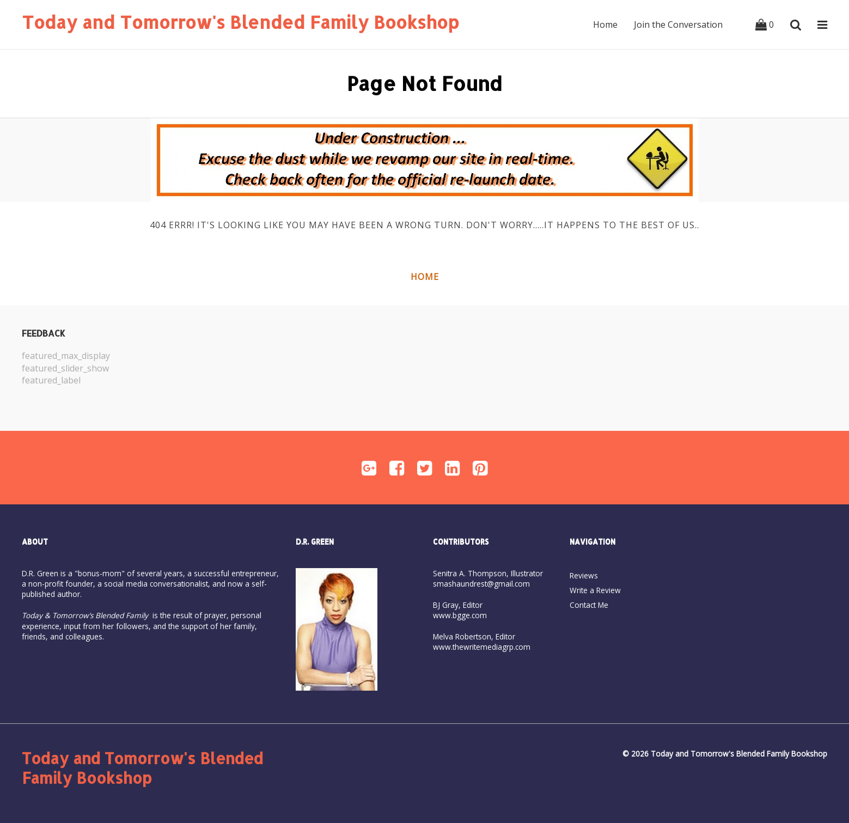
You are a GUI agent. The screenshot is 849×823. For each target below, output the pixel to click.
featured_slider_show (65, 368)
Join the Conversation (678, 25)
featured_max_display (66, 356)
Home (605, 25)
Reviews (584, 575)
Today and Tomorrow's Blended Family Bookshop (240, 22)
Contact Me (589, 605)
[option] (223, 368)
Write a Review (595, 590)
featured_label (51, 380)
